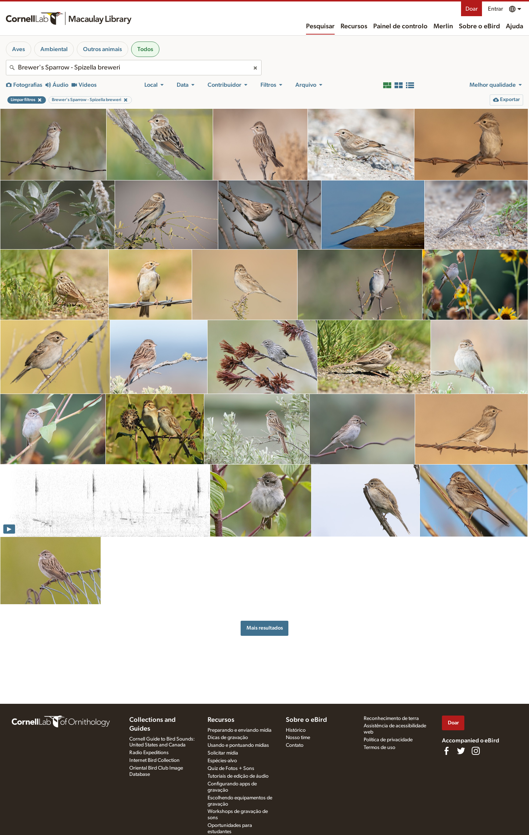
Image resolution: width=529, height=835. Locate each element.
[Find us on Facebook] (446, 750)
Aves (18, 49)
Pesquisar (320, 26)
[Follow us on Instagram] (475, 750)
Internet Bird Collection (154, 760)
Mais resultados (264, 628)
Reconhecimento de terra (391, 718)
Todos (145, 49)
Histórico (296, 730)
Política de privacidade (388, 739)
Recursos (354, 26)
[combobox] (133, 67)
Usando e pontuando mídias (238, 745)
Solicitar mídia (223, 753)
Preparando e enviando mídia (239, 730)
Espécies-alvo (222, 760)
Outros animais (102, 49)
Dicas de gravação (228, 737)
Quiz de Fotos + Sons (231, 768)
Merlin (443, 26)
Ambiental (54, 49)
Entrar (495, 9)
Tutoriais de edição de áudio (238, 776)
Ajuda (514, 26)
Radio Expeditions (149, 752)
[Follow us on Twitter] (461, 750)
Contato (294, 745)
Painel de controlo (400, 26)
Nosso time (298, 737)
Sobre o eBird (479, 26)
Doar (471, 9)
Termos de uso (379, 747)
